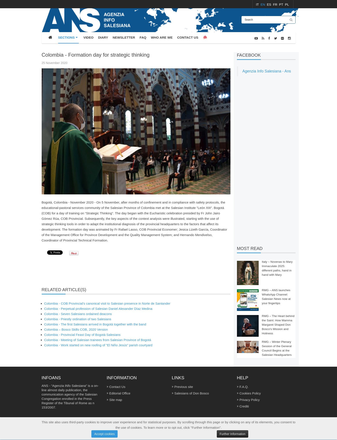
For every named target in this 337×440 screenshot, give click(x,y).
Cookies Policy (250, 393)
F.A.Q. (244, 387)
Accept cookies (104, 434)
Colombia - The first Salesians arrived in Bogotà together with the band (95, 324)
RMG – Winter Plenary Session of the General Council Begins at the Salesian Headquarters (277, 348)
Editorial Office (119, 393)
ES (269, 4)
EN (263, 4)
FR (275, 4)
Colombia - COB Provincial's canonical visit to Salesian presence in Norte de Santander (107, 303)
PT (281, 4)
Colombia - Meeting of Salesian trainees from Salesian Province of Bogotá (97, 340)
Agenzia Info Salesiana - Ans (266, 71)
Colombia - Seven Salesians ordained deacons (78, 314)
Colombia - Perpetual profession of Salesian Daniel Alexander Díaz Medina (98, 308)
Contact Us (117, 387)
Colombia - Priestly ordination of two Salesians (77, 319)
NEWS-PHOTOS (285, 49)
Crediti (244, 406)
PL (287, 4)
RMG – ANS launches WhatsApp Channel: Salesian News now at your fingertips (276, 297)
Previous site (183, 387)
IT (258, 4)
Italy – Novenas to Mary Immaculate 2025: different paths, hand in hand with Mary (277, 268)
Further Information (232, 434)
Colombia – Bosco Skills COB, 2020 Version (76, 329)
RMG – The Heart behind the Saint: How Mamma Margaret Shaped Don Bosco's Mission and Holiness (278, 324)
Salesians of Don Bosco (191, 393)
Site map (115, 400)
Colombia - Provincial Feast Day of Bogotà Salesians (82, 335)
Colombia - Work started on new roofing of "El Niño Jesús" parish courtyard (98, 345)
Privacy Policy (250, 400)
